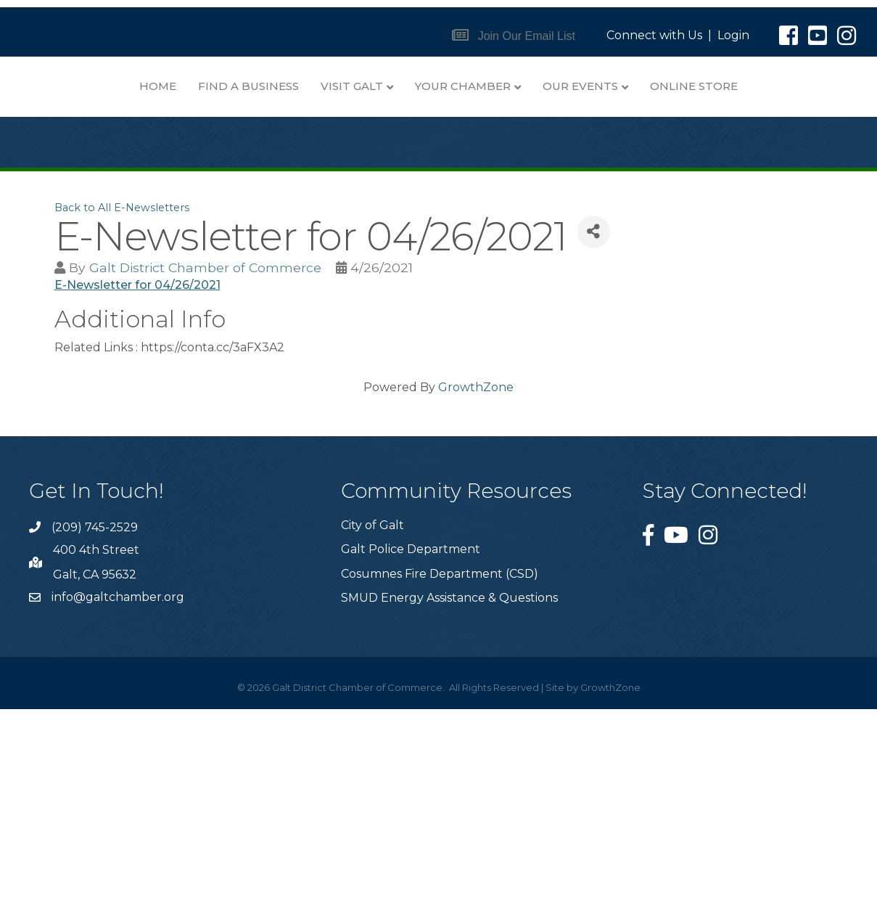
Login (733, 35)
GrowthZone (476, 578)
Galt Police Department (410, 740)
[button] (513, 36)
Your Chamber (325, 277)
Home (330, 86)
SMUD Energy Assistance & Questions (449, 788)
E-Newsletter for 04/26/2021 (137, 476)
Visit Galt (524, 86)
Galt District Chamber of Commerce (205, 458)
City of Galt (372, 716)
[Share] (593, 422)
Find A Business (421, 86)
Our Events (442, 277)
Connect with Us (654, 35)
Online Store (556, 277)
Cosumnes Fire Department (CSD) (439, 765)
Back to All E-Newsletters (121, 398)
